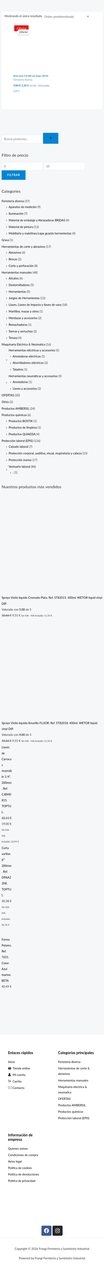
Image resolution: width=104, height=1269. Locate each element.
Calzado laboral (18, 446)
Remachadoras (18, 324)
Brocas (13, 259)
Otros (5, 402)
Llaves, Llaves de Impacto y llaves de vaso (35, 304)
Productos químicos (14, 415)
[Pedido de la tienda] (66, 16)
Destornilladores (19, 285)
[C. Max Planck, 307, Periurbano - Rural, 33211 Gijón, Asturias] (27, 1203)
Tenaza (13, 337)
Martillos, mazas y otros (24, 311)
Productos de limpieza (23, 427)
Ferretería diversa (13, 201)
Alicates (14, 278)
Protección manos (20, 460)
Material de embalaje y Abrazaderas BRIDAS (37, 220)
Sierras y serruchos (21, 331)
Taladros (18, 369)
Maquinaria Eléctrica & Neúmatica (23, 344)
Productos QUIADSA (22, 434)
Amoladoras (20, 382)
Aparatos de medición (23, 207)
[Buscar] (50, 138)
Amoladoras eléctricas (27, 356)
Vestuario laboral (19, 466)
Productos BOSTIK (21, 421)
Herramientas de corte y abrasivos (23, 246)
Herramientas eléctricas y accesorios (32, 350)
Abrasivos (15, 252)
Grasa (5, 240)
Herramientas (17, 291)
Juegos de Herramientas (24, 298)
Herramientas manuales (17, 272)
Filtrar (13, 175)
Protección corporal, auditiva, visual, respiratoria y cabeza (45, 453)
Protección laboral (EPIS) (17, 440)
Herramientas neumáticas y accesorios (33, 376)
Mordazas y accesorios (23, 318)
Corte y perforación (21, 266)
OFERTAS (8, 395)
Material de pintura (21, 227)
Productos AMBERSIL (15, 408)
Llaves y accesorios (25, 388)
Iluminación (16, 213)
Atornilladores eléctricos (28, 362)
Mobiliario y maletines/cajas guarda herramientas (40, 233)
